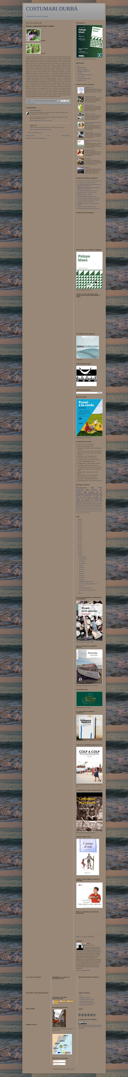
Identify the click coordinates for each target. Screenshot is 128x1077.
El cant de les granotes (81, 512)
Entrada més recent (30, 135)
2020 (79, 532)
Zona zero (79, 497)
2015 (79, 542)
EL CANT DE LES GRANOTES (84, 74)
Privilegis (78, 495)
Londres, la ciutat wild (89, 114)
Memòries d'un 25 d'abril (90, 96)
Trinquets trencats (88, 511)
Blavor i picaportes (89, 132)
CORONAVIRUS (93, 494)
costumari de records (82, 509)
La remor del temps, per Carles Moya (85, 201)
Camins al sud (91, 509)
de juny (81, 569)
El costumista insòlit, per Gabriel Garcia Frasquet (88, 200)
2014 (79, 544)
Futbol (89, 499)
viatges (96, 500)
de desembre (82, 556)
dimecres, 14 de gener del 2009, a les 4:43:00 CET (41, 129)
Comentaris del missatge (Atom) (39, 138)
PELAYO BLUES (81, 67)
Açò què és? (78, 508)
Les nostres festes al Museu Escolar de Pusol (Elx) (88, 208)
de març (81, 575)
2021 (79, 529)
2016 (79, 540)
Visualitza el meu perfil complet (83, 970)
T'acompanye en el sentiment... (86, 1004)
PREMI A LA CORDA (82, 69)
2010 (79, 553)
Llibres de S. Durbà (81, 503)
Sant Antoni (81, 585)
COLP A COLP (80, 76)
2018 (79, 536)
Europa (87, 512)
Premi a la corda (79, 511)
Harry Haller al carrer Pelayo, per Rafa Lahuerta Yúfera (89, 180)
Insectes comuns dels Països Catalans (43, 100)
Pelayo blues (98, 509)
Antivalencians (80, 502)
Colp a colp (100, 511)
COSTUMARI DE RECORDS (84, 78)
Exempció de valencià (89, 105)
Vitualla (88, 502)
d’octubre (81, 561)
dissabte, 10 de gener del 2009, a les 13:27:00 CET (41, 120)
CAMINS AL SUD (81, 80)
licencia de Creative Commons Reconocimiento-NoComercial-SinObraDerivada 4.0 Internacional (90, 1027)
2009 (79, 555)
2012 (79, 548)
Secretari (88, 943)
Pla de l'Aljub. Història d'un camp (87, 1003)
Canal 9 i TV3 (96, 502)
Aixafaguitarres (88, 158)
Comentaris (56, 1064)
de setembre (81, 563)
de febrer (81, 577)
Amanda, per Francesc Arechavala (84, 194)
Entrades (55, 1061)
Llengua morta (92, 503)
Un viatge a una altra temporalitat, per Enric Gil (87, 190)
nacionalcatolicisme (97, 506)
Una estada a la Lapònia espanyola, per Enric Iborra (88, 198)
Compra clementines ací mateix (87, 1001)
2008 (79, 593)
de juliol (81, 567)
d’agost (80, 565)
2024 (79, 523)
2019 (79, 534)
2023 (79, 525)
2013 (79, 546)
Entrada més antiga (66, 135)
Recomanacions (81, 488)
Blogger (73, 1069)
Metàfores (87, 167)
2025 (79, 521)
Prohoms (87, 500)
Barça (92, 505)
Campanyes (97, 505)
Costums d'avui (84, 505)
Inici (48, 135)
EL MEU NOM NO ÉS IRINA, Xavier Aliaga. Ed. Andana (93, 123)
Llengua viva (53, 100)
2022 (79, 527)
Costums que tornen (80, 506)
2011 (79, 550)
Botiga (84, 508)
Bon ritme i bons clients (85, 997)
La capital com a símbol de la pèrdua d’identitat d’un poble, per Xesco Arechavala (88, 185)
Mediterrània (88, 495)
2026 (79, 519)
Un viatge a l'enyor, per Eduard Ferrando (86, 182)
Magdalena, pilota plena (90, 150)
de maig (81, 571)
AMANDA (79, 73)
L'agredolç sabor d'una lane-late (85, 581)
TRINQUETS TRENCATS (83, 71)
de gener (81, 579)
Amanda (94, 511)
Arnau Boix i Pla (34, 110)
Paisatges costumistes (93, 497)
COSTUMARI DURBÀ (52, 9)
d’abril (80, 573)
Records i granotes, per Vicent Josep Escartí (86, 192)
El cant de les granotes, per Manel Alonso (86, 196)
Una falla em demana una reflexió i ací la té (88, 583)
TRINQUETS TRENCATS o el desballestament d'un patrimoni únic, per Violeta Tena (88, 188)
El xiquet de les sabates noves (85, 588)
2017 (79, 538)
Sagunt (97, 495)
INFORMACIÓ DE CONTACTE (87, 999)
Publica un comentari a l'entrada (35, 132)
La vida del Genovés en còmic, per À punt (86, 206)
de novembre (82, 559)
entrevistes (89, 506)
